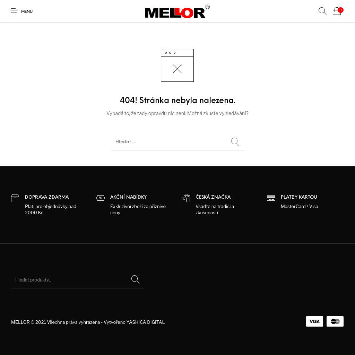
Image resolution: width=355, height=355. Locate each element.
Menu (27, 12)
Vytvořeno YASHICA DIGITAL (134, 322)
